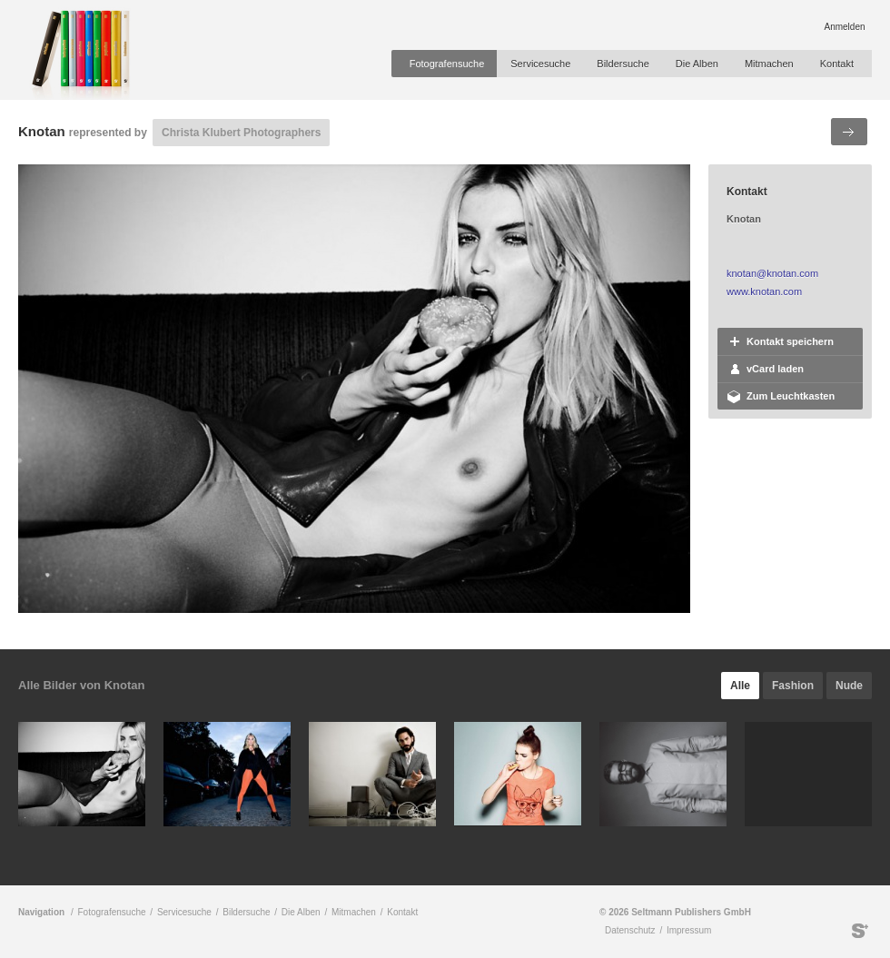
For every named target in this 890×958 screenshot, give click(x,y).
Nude (849, 685)
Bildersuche (622, 63)
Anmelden (844, 27)
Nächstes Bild (849, 131)
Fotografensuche (447, 63)
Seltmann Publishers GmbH (860, 930)
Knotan (41, 131)
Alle (740, 685)
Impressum (689, 930)
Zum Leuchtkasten (791, 395)
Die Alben (697, 63)
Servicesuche (540, 63)
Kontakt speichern (790, 341)
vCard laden (775, 368)
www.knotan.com (764, 291)
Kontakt (837, 63)
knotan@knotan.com (772, 273)
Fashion (793, 685)
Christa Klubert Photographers (241, 132)
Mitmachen (769, 63)
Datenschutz (630, 930)
